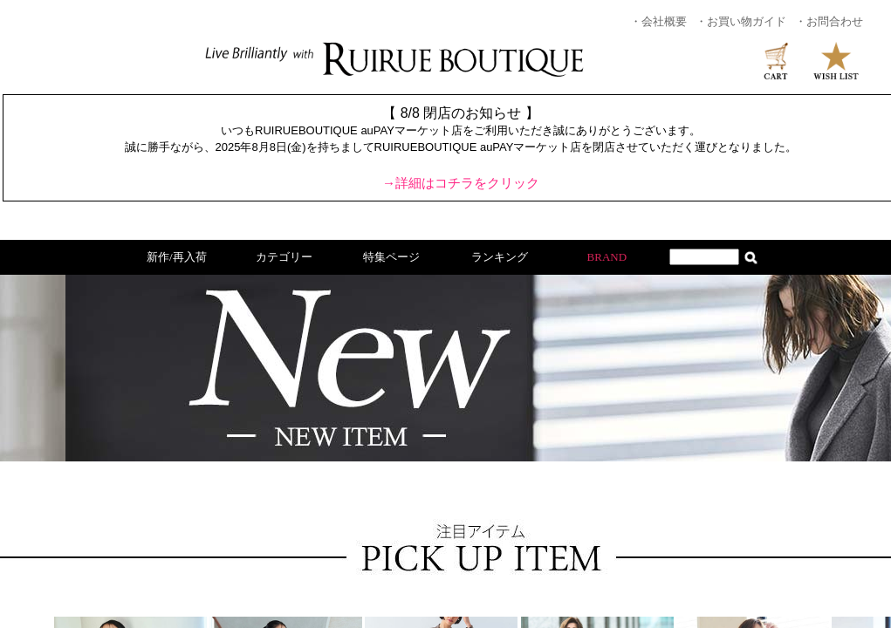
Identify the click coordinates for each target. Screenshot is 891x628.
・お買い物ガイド (741, 21)
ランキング (499, 256)
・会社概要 (658, 21)
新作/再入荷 (177, 256)
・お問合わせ (829, 21)
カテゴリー (284, 256)
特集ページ (391, 256)
